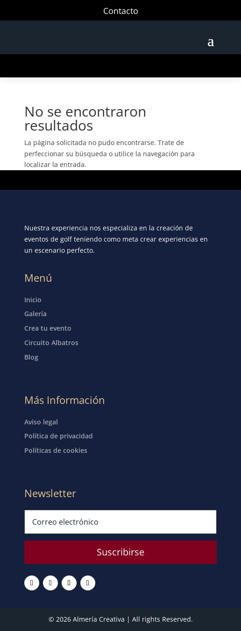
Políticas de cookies (55, 450)
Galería (35, 313)
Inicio (33, 299)
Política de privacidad (58, 435)
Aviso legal (41, 421)
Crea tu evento (47, 328)
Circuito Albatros (51, 342)
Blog (31, 357)
